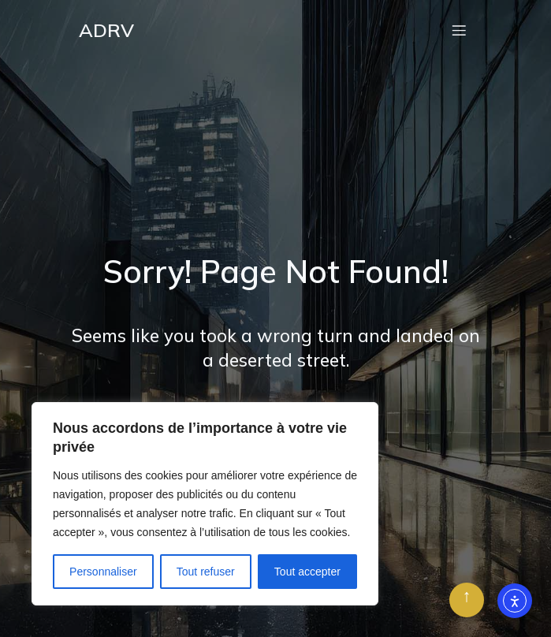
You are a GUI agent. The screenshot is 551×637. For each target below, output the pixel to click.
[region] (205, 503)
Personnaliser (103, 571)
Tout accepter (307, 571)
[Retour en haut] (466, 600)
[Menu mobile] (459, 30)
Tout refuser (206, 571)
